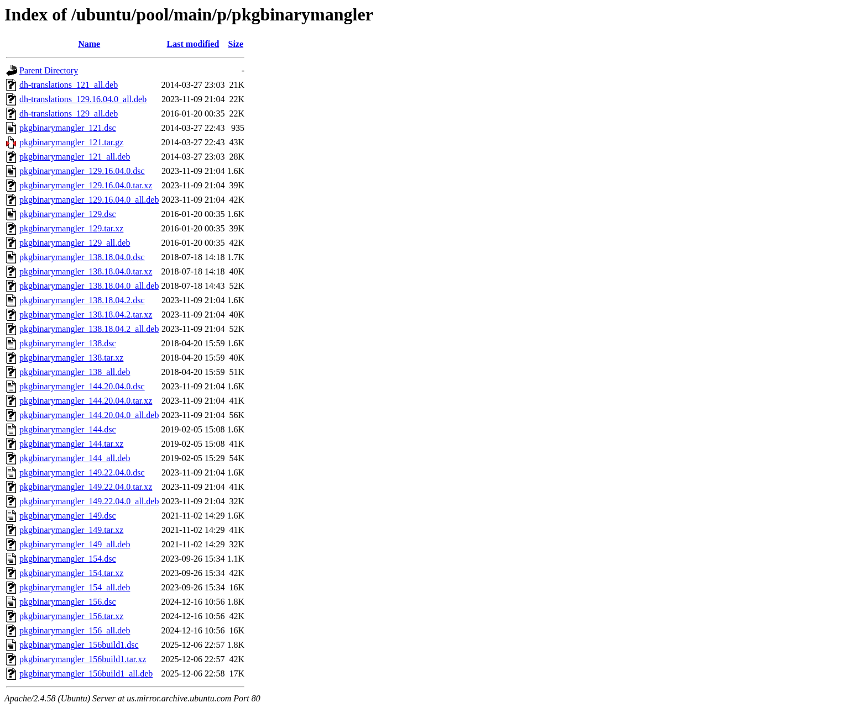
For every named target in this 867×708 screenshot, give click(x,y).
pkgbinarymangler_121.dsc (67, 128)
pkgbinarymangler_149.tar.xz (71, 530)
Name (89, 44)
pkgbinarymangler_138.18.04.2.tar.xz (85, 314)
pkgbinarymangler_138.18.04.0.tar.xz (85, 271)
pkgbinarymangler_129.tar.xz (71, 228)
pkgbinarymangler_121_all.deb (74, 156)
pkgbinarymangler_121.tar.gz (71, 142)
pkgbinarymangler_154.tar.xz (71, 573)
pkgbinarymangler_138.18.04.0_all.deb (89, 285)
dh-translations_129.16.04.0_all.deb (83, 99)
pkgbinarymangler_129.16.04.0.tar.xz (85, 185)
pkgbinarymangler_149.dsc (67, 515)
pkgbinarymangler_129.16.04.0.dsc (82, 171)
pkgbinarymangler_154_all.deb (74, 587)
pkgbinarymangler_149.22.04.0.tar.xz (85, 487)
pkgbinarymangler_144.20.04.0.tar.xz (85, 400)
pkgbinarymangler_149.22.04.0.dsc (82, 472)
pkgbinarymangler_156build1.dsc (79, 644)
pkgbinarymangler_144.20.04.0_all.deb (89, 415)
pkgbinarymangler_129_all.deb (74, 242)
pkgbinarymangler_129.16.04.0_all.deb (89, 199)
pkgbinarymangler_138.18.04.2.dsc (82, 300)
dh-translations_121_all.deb (68, 84)
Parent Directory (48, 70)
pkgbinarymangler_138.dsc (67, 343)
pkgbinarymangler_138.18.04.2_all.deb (89, 329)
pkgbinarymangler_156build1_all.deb (86, 673)
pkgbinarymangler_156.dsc (67, 601)
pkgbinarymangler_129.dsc (67, 214)
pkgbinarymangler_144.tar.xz (71, 443)
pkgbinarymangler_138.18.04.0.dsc (82, 257)
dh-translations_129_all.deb (68, 113)
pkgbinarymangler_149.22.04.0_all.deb (89, 501)
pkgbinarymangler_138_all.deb (74, 372)
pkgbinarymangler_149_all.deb (74, 544)
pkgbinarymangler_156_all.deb (74, 630)
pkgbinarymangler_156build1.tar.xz (82, 659)
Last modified (193, 44)
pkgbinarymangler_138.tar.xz (71, 357)
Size (236, 44)
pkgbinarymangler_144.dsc (67, 429)
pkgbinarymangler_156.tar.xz (71, 616)
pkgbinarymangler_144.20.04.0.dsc (82, 386)
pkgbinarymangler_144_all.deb (74, 458)
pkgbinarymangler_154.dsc (67, 558)
